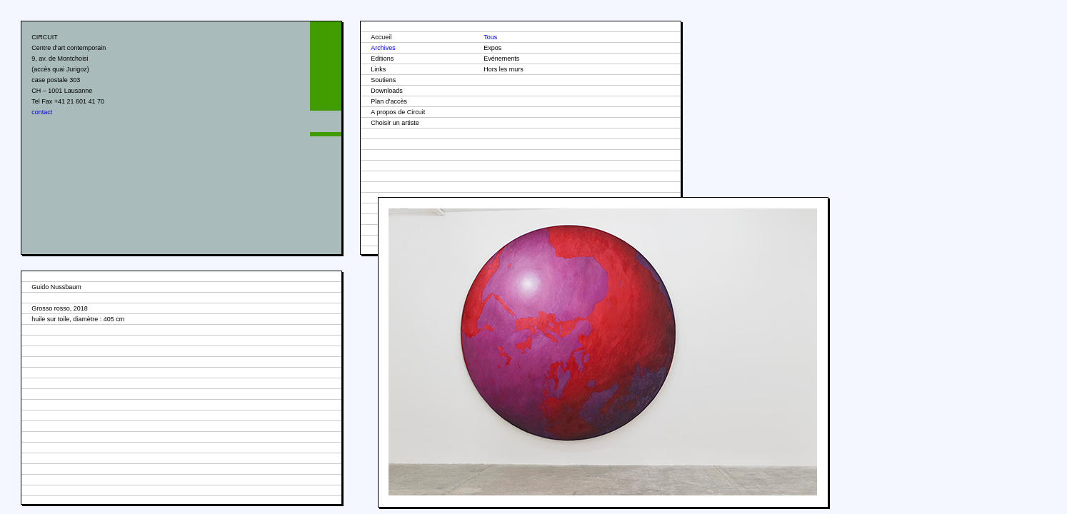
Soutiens (383, 80)
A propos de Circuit (398, 112)
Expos (492, 47)
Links (378, 69)
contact (41, 112)
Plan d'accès (389, 101)
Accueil (381, 37)
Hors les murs (504, 69)
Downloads (387, 90)
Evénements (501, 58)
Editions (382, 58)
